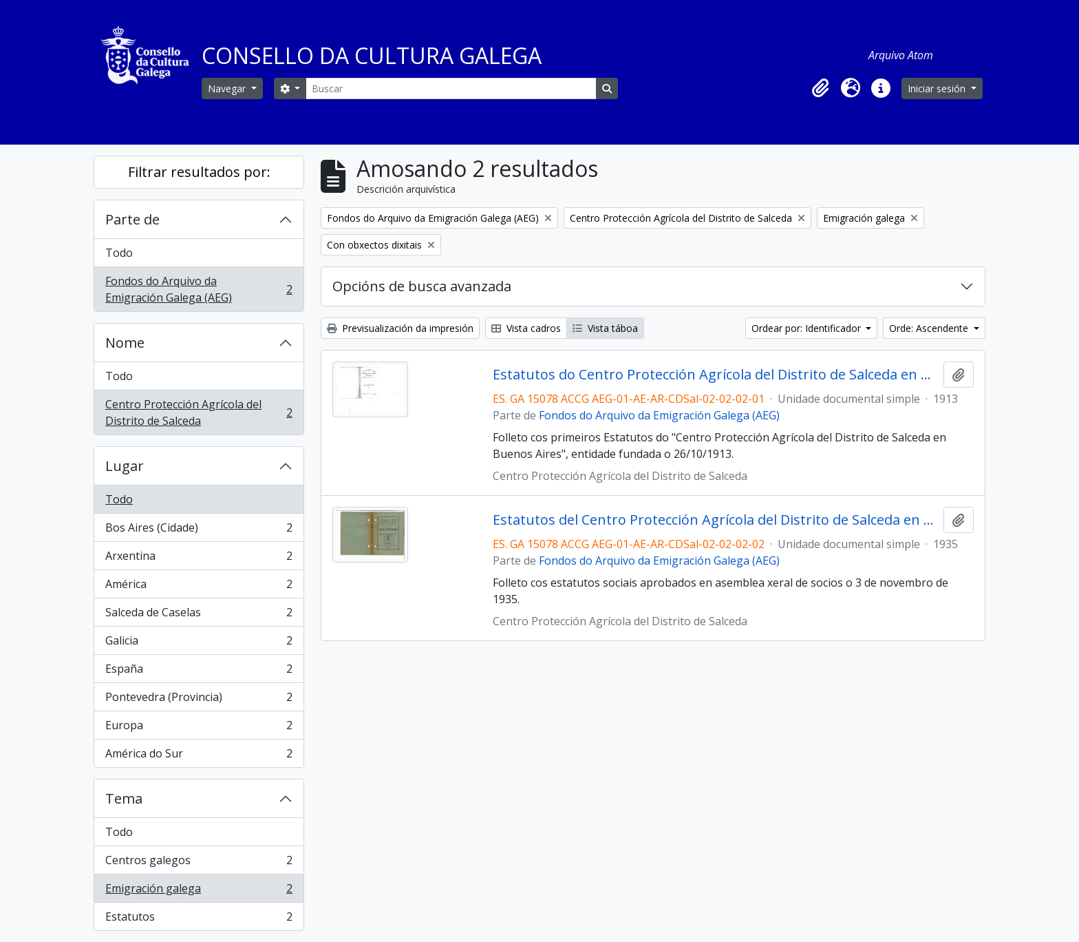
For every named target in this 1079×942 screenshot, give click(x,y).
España (198, 671)
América (198, 587)
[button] (820, 88)
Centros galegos (198, 863)
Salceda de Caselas (198, 615)
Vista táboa (605, 328)
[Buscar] (451, 88)
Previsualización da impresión (400, 328)
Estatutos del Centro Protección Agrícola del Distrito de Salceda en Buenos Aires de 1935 (715, 520)
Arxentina (198, 558)
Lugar (124, 466)
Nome (125, 342)
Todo (119, 252)
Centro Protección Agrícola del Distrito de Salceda (198, 412)
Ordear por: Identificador (807, 328)
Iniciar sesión (938, 88)
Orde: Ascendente (930, 328)
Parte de (132, 219)
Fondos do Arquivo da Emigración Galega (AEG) (198, 289)
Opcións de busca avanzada (421, 286)
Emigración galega (198, 891)
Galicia (198, 643)
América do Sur (198, 756)
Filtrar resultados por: (199, 172)
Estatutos (198, 919)
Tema (123, 798)
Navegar (228, 88)
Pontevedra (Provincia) (198, 700)
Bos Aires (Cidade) (198, 530)
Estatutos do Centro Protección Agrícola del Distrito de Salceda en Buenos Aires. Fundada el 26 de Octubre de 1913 (715, 374)
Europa (198, 728)
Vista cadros (526, 328)
